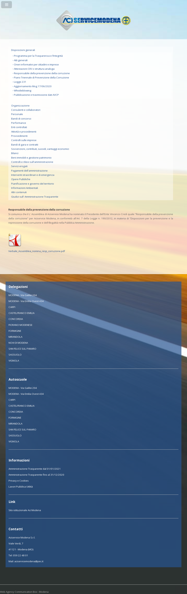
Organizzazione (20, 105)
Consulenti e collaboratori (25, 110)
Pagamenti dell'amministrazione (29, 170)
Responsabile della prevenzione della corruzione (42, 73)
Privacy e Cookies (19, 480)
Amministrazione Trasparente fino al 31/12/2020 (36, 474)
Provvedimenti (19, 136)
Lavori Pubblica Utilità (21, 486)
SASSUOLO (15, 354)
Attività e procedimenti (23, 131)
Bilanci (14, 153)
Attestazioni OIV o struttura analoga (34, 68)
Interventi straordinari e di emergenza (32, 175)
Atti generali (21, 60)
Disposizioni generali (23, 50)
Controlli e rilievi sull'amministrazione (32, 162)
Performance (18, 123)
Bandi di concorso (21, 118)
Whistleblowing (22, 90)
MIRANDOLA (15, 336)
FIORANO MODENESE (20, 325)
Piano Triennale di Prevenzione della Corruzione (41, 77)
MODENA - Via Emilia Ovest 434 (26, 301)
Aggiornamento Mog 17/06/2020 (33, 86)
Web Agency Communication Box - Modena (24, 591)
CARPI (12, 307)
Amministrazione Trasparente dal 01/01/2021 (35, 468)
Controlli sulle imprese (23, 140)
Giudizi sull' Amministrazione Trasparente (34, 196)
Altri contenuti (19, 192)
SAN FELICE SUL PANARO (22, 348)
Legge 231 (20, 81)
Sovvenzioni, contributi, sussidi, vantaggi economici (40, 149)
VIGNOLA (14, 360)
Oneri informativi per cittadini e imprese (36, 64)
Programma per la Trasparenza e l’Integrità (38, 55)
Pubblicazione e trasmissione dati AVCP (36, 94)
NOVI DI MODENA (18, 342)
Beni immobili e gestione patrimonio (31, 157)
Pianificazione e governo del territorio (32, 183)
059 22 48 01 (20, 555)
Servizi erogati (19, 166)
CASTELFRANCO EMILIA (21, 313)
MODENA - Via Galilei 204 (23, 295)
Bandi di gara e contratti (24, 144)
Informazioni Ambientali (24, 188)
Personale (17, 114)
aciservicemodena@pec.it (28, 561)
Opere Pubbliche (20, 179)
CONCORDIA (16, 319)
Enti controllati (19, 127)
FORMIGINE (15, 330)
